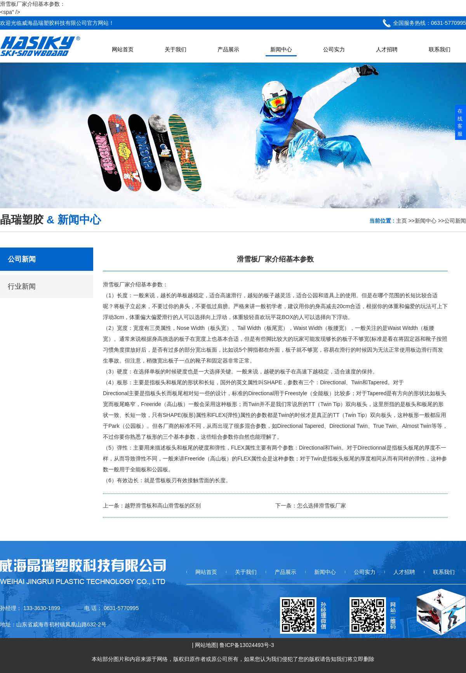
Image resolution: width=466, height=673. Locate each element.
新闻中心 (425, 221)
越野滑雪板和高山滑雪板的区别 (163, 505)
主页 (401, 221)
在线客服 (460, 122)
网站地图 (206, 645)
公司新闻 (455, 221)
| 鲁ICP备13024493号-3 (245, 645)
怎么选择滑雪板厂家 (321, 505)
